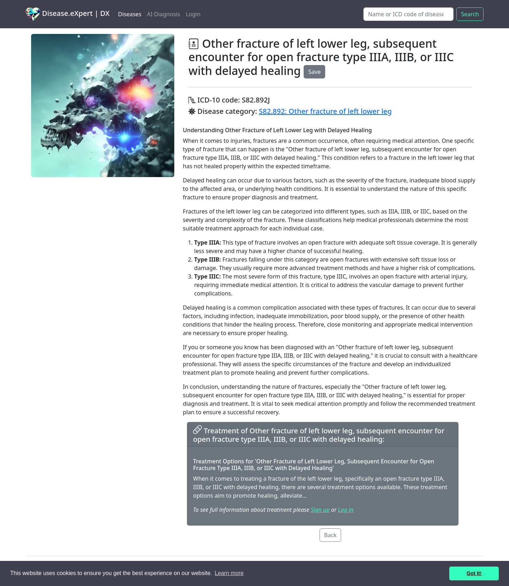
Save (314, 72)
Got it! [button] (474, 573)
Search (470, 14)
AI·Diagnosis (163, 14)
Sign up (320, 510)
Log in (345, 510)
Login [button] (193, 14)
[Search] (408, 14)
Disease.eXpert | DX (67, 14)
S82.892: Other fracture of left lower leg (325, 111)
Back (330, 535)
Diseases (129, 14)
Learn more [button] (229, 573)
